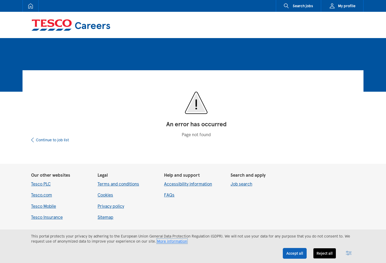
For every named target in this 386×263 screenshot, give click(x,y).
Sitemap (105, 217)
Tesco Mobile (43, 206)
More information (172, 241)
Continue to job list (52, 140)
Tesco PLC (41, 183)
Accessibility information (188, 183)
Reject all (325, 253)
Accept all (294, 253)
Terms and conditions (118, 183)
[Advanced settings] (349, 253)
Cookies (105, 194)
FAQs (169, 194)
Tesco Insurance (47, 217)
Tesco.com (41, 194)
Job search (241, 183)
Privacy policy (111, 206)
